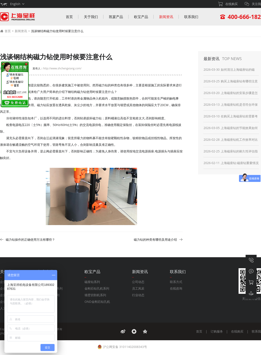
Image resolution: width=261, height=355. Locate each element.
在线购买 (237, 331)
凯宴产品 (116, 16)
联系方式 (176, 282)
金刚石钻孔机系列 (97, 288)
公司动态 (138, 282)
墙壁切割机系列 (95, 295)
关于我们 (91, 16)
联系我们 (191, 16)
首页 (69, 16)
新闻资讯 (166, 16)
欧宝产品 (141, 16)
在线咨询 (176, 288)
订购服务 (217, 331)
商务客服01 (14, 76)
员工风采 (138, 288)
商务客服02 (14, 83)
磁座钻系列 (92, 282)
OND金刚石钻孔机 (97, 302)
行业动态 (138, 295)
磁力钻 (41, 105)
